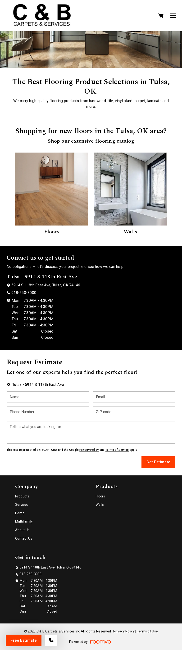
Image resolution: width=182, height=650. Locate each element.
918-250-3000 (23, 292)
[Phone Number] (48, 411)
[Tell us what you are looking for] (91, 432)
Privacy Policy (89, 449)
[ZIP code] (134, 411)
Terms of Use (147, 631)
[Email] (134, 396)
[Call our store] (51, 640)
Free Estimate (23, 640)
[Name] (48, 396)
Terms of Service (117, 449)
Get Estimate (158, 462)
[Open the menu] (173, 15)
